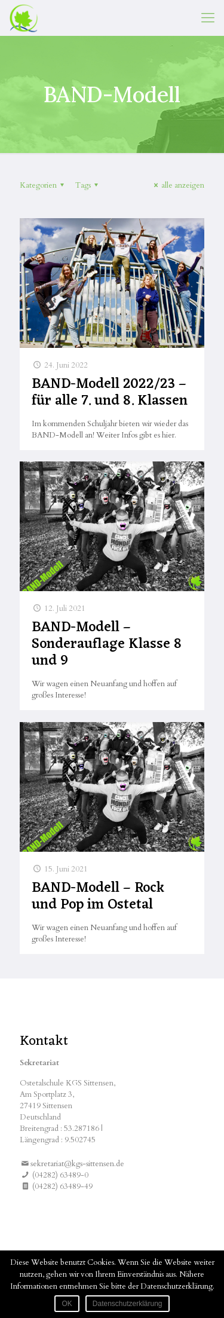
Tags (88, 185)
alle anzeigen (177, 185)
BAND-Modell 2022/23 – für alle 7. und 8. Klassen (110, 393)
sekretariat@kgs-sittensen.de (77, 1163)
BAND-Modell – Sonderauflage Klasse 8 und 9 (107, 644)
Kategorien (43, 185)
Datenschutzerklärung (127, 1303)
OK (67, 1303)
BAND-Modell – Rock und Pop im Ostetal (98, 897)
